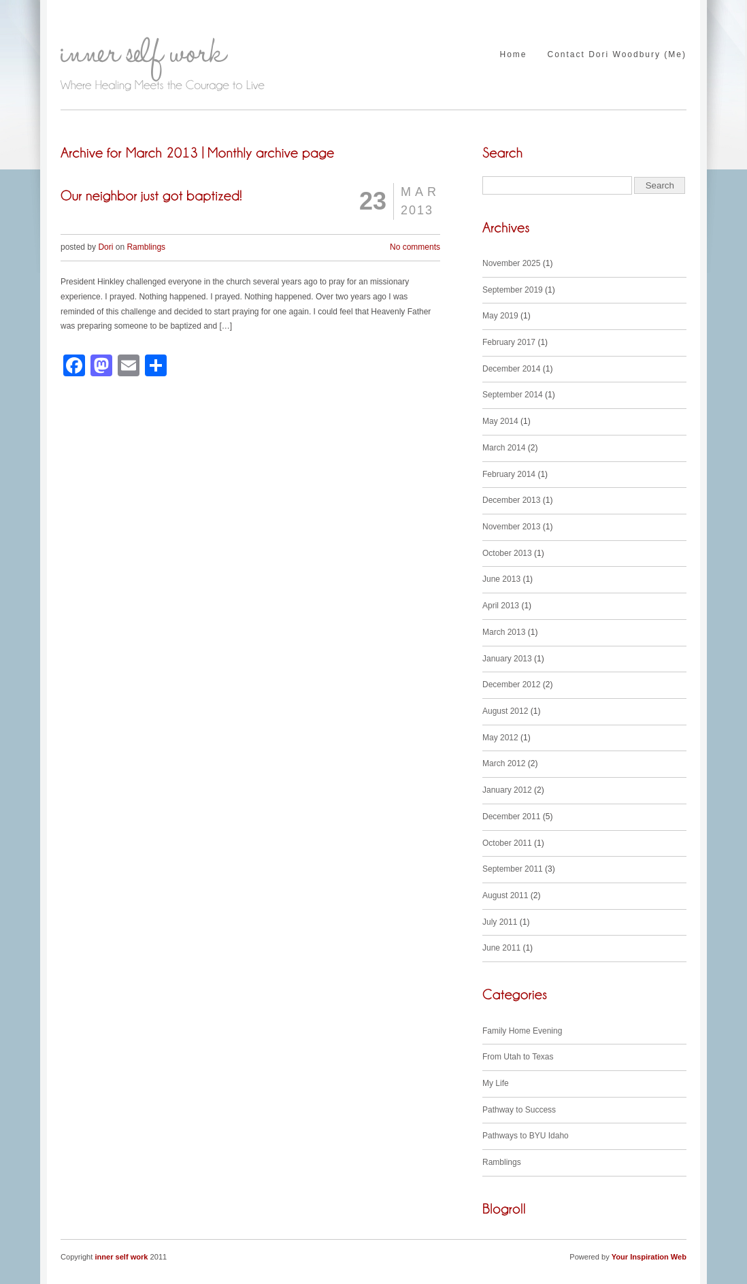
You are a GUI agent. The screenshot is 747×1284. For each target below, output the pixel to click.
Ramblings (146, 247)
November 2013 (511, 526)
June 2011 (501, 948)
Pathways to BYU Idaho (525, 1135)
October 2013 (507, 553)
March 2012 (503, 763)
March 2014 (503, 447)
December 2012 (511, 684)
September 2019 (512, 290)
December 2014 (511, 369)
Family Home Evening (522, 1031)
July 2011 (499, 922)
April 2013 (500, 605)
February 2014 (508, 474)
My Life (495, 1083)
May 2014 (500, 421)
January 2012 (507, 790)
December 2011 (511, 816)
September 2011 (512, 869)
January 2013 (507, 658)
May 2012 (500, 737)
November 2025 (511, 263)
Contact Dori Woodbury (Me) (617, 55)
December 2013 (511, 500)
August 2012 (505, 711)
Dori (105, 247)
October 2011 (507, 843)
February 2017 (508, 342)
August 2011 (505, 895)
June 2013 (501, 579)
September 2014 (512, 394)
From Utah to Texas (517, 1056)
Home (513, 55)
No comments (415, 247)
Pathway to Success (519, 1110)
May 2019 (500, 315)
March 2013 (503, 632)
